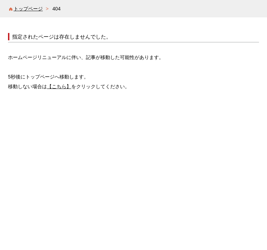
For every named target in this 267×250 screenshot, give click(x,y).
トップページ (28, 8)
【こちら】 (59, 86)
